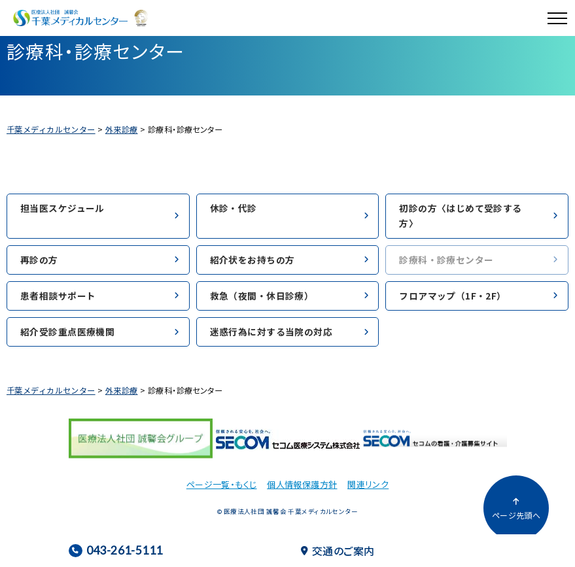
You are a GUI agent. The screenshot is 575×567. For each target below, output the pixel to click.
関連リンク (368, 484)
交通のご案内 (338, 550)
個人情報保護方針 (302, 484)
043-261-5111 (115, 550)
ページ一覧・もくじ (221, 484)
